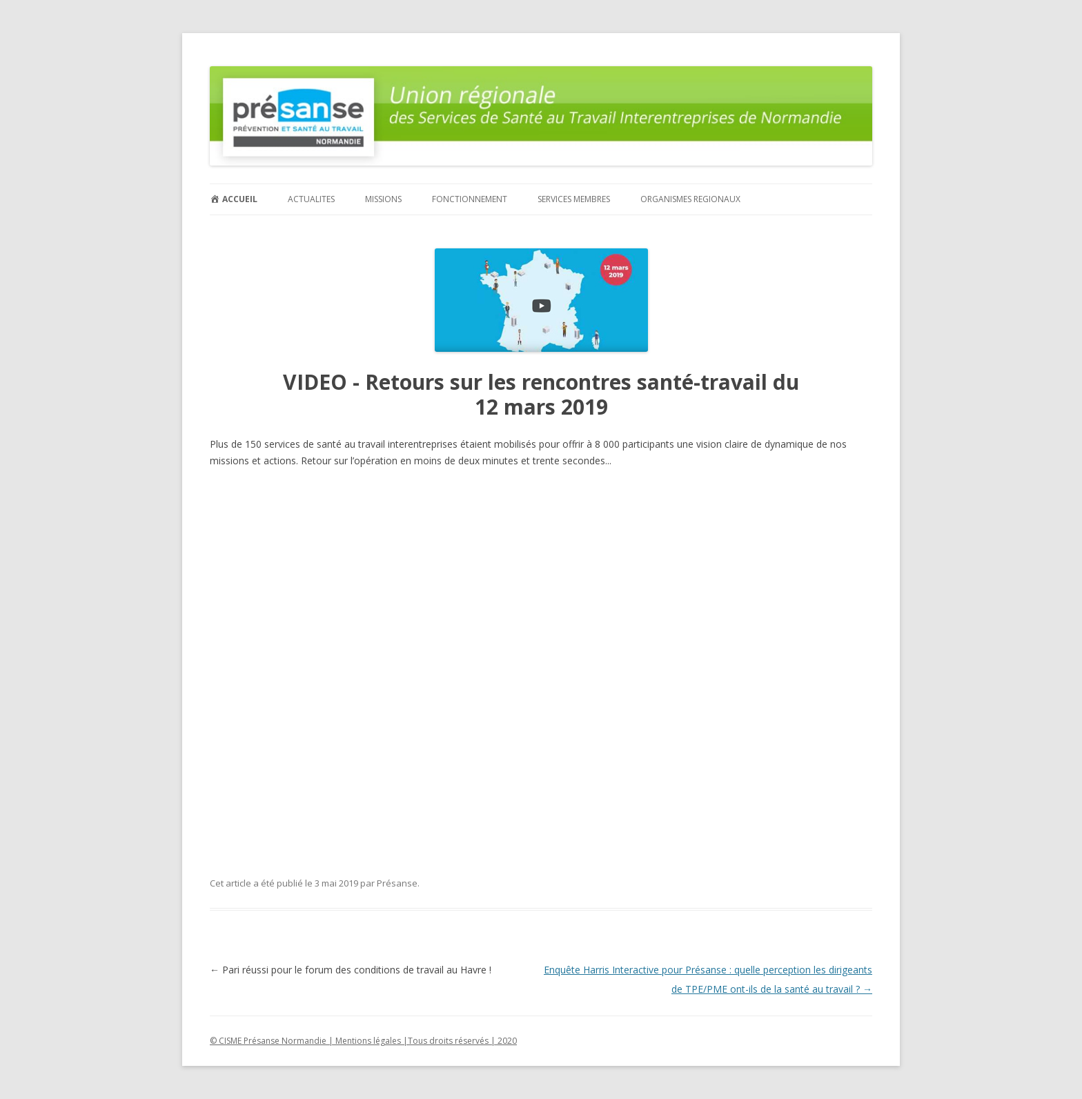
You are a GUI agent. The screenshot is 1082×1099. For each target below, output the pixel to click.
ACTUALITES (311, 199)
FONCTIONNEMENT (469, 199)
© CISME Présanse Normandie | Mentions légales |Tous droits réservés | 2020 (363, 1041)
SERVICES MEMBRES (574, 199)
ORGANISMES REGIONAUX (690, 199)
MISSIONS (383, 199)
